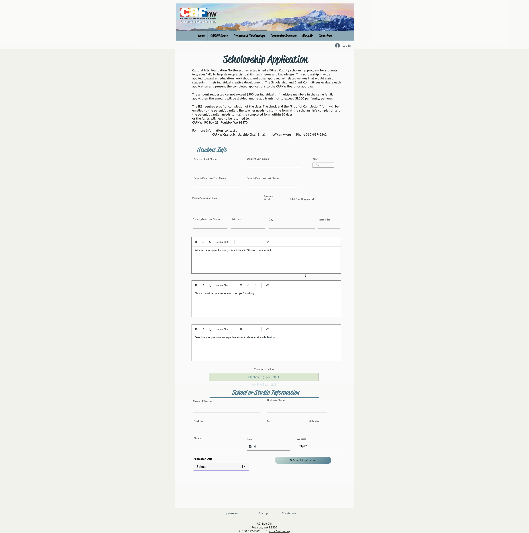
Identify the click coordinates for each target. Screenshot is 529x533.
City (271, 219)
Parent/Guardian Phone (206, 219)
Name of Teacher (202, 401)
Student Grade (268, 197)
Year (315, 158)
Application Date (203, 459)
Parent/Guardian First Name (210, 178)
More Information (264, 369)
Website (301, 439)
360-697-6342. (316, 134)
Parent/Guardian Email (205, 198)
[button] (219, 36)
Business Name (276, 400)
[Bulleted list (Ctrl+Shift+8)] (255, 242)
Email (250, 439)
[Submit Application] (303, 460)
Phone (197, 438)
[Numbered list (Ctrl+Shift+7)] (248, 242)
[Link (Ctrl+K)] (267, 242)
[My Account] (290, 513)
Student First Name (205, 159)
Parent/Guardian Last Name (263, 178)
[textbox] (266, 259)
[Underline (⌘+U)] (210, 242)
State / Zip (324, 219)
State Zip (314, 421)
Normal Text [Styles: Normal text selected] (222, 242)
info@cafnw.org (280, 134)
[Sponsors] (231, 513)
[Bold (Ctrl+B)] (196, 242)
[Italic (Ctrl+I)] (203, 242)
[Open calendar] (243, 466)
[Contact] (264, 513)
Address (236, 219)
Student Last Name (258, 158)
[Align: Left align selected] (240, 242)
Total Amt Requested (302, 199)
